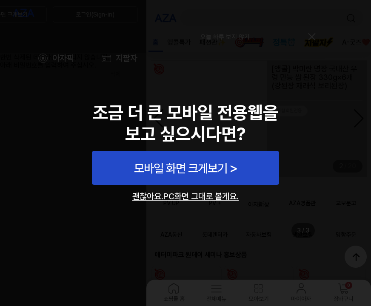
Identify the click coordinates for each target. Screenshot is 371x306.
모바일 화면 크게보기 (180, 168)
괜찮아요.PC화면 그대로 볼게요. (185, 196)
